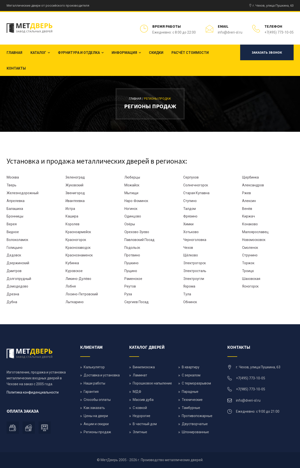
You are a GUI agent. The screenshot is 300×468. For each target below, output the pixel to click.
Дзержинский (18, 263)
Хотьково (191, 232)
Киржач (248, 216)
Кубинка (72, 263)
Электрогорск (194, 263)
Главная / (136, 98)
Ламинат (140, 375)
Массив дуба (143, 400)
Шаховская (251, 279)
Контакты (16, 68)
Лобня (70, 286)
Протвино (132, 255)
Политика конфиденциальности (33, 392)
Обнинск (190, 302)
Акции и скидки (96, 424)
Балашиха (15, 209)
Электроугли (193, 279)
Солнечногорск (195, 185)
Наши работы (94, 383)
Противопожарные (197, 416)
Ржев (246, 193)
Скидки (156, 53)
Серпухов (191, 177)
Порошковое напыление (152, 383)
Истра (70, 209)
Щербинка (250, 177)
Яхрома (189, 286)
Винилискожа (144, 367)
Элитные (140, 432)
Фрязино (190, 216)
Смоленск (250, 248)
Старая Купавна (196, 193)
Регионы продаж (157, 98)
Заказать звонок (267, 52)
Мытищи (131, 193)
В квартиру (190, 367)
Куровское (74, 271)
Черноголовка (194, 240)
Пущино (130, 271)
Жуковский (74, 185)
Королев (72, 224)
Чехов (188, 248)
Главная (14, 53)
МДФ (137, 392)
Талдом (189, 209)
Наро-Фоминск (136, 201)
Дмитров (14, 271)
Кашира (71, 216)
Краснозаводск (78, 248)
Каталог (38, 53)
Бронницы (15, 216)
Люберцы (132, 177)
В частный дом (145, 424)
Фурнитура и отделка (79, 53)
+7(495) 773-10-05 (279, 32)
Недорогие (141, 416)
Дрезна (13, 294)
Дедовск (14, 255)
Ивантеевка (75, 201)
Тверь (11, 185)
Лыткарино (74, 302)
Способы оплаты (97, 400)
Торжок (248, 263)
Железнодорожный (23, 193)
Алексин (249, 201)
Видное (13, 232)
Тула (187, 294)
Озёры (129, 224)
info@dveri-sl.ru (230, 32)
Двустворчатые (195, 424)
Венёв (247, 209)
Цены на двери (96, 416)
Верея (12, 224)
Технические (192, 400)
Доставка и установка (102, 375)
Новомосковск (253, 240)
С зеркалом (191, 375)
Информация (124, 53)
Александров (253, 185)
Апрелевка (16, 201)
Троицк (248, 271)
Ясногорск (250, 286)
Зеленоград (75, 177)
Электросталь (194, 271)
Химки (188, 224)
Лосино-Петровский (81, 294)
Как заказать (94, 408)
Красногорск (75, 240)
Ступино (190, 201)
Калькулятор (94, 367)
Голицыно (15, 248)
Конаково (250, 224)
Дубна (12, 302)
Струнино (250, 255)
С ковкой (140, 408)
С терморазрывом (196, 383)
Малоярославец (255, 232)
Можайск (131, 185)
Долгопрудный (19, 279)
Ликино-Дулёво (78, 279)
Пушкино (131, 263)
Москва (13, 177)
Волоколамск (17, 240)
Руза (128, 294)
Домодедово (17, 286)
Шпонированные (195, 432)
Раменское (133, 279)
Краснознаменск (79, 255)
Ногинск (130, 209)
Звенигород (75, 193)
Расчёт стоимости (190, 53)
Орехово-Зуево (136, 232)
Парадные (190, 392)
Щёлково (190, 255)
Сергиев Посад (136, 302)
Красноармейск (78, 232)
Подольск (132, 248)
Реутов (130, 286)
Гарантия (91, 392)
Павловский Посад (139, 240)
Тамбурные (191, 408)
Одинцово (132, 216)
